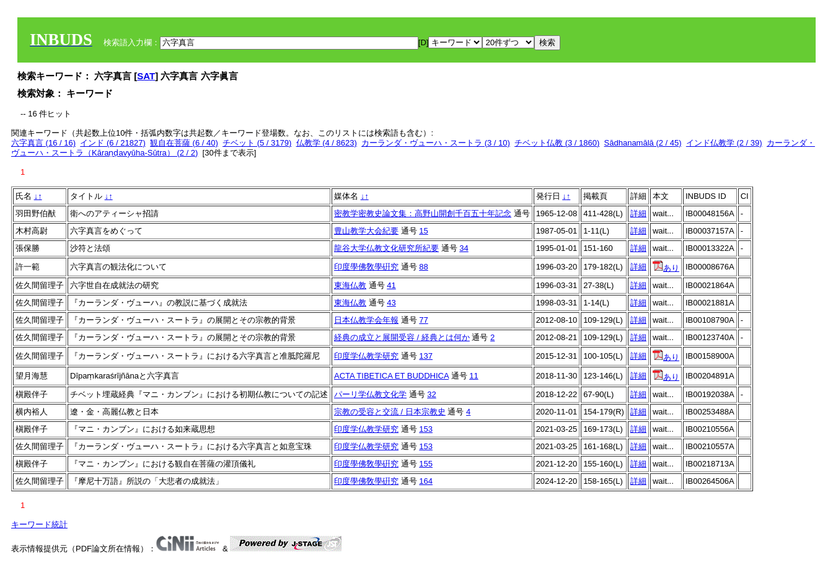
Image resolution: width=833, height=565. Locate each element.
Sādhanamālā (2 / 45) (643, 142)
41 (391, 285)
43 (391, 302)
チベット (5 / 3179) (257, 142)
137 (426, 356)
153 (426, 429)
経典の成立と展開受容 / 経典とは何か (402, 337)
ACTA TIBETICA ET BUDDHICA (391, 375)
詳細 (638, 213)
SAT (146, 76)
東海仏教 (350, 285)
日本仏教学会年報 (366, 320)
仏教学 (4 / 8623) (326, 142)
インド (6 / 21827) (113, 142)
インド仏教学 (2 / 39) (724, 142)
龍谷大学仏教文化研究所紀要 (386, 248)
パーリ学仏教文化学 (370, 394)
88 (423, 266)
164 (426, 481)
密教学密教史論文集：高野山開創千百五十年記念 (422, 213)
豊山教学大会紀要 (366, 230)
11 (473, 375)
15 (423, 230)
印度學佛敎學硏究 (366, 266)
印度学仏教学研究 (366, 356)
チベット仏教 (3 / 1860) (556, 142)
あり (666, 268)
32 (431, 394)
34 (463, 248)
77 (423, 320)
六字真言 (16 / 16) (43, 142)
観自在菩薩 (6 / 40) (184, 142)
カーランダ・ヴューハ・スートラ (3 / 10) (435, 142)
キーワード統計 (39, 524)
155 (426, 463)
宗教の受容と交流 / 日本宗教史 (390, 411)
